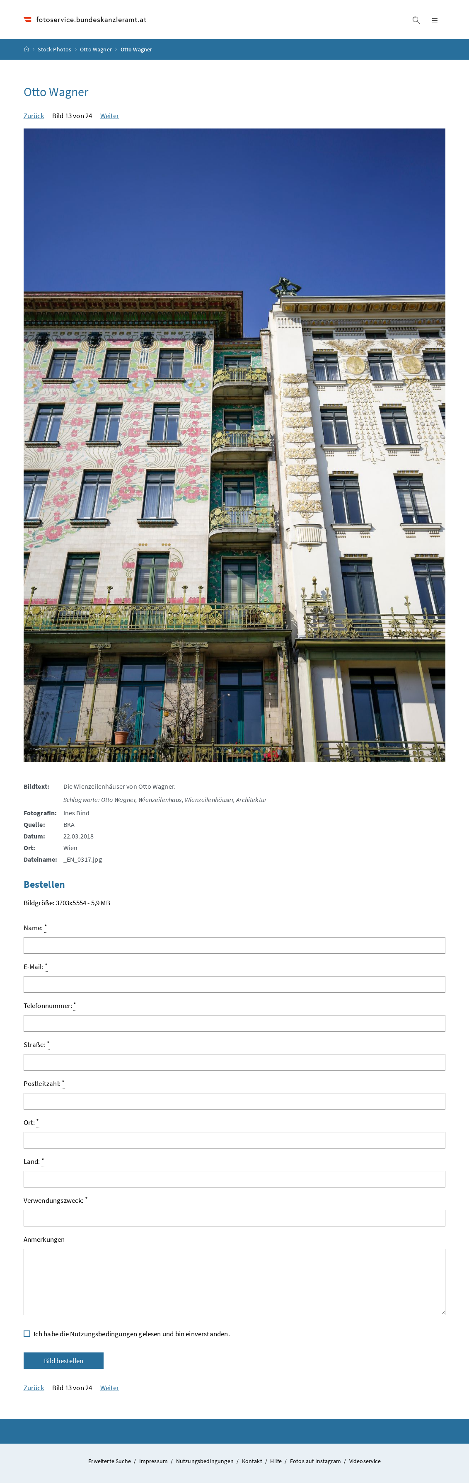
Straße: (37, 1044)
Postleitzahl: (44, 1083)
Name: (35, 927)
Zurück (34, 115)
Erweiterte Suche (110, 1461)
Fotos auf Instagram (316, 1461)
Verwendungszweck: (56, 1200)
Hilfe (276, 1461)
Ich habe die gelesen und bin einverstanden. (132, 1333)
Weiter (109, 115)
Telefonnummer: (50, 1005)
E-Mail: (36, 966)
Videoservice (365, 1461)
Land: (34, 1161)
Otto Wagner (96, 49)
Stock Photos (54, 49)
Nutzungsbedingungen (103, 1333)
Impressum (154, 1461)
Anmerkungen (44, 1239)
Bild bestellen (63, 1360)
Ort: (31, 1122)
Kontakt (253, 1461)
